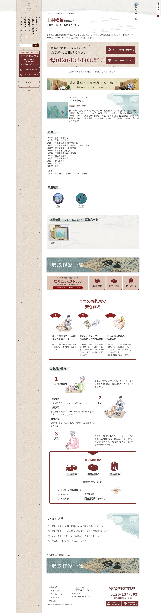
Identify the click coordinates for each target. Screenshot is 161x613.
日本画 (81, 206)
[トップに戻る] (29, 11)
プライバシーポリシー (57, 594)
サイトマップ (54, 597)
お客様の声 (53, 587)
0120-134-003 (124, 594)
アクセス (52, 601)
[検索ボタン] (36, 45)
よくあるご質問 (55, 590)
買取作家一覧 (59, 13)
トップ (49, 13)
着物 (58, 206)
